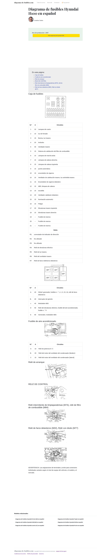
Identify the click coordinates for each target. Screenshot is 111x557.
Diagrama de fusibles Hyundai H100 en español (70, 522)
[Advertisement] (55, 53)
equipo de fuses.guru (61, 551)
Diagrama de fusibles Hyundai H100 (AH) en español (29, 522)
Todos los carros (41, 2)
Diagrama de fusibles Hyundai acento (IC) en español (29, 525)
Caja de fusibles (39, 75)
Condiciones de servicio (20, 553)
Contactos (56, 2)
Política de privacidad (32, 553)
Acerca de (49, 2)
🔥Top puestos (65, 2)
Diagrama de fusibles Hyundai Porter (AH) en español (29, 519)
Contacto (41, 553)
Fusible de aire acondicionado (43, 77)
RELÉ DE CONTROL (40, 81)
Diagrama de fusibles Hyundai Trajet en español (71, 519)
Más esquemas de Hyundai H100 (56, 35)
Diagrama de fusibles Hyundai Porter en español (71, 525)
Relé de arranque (39, 79)
